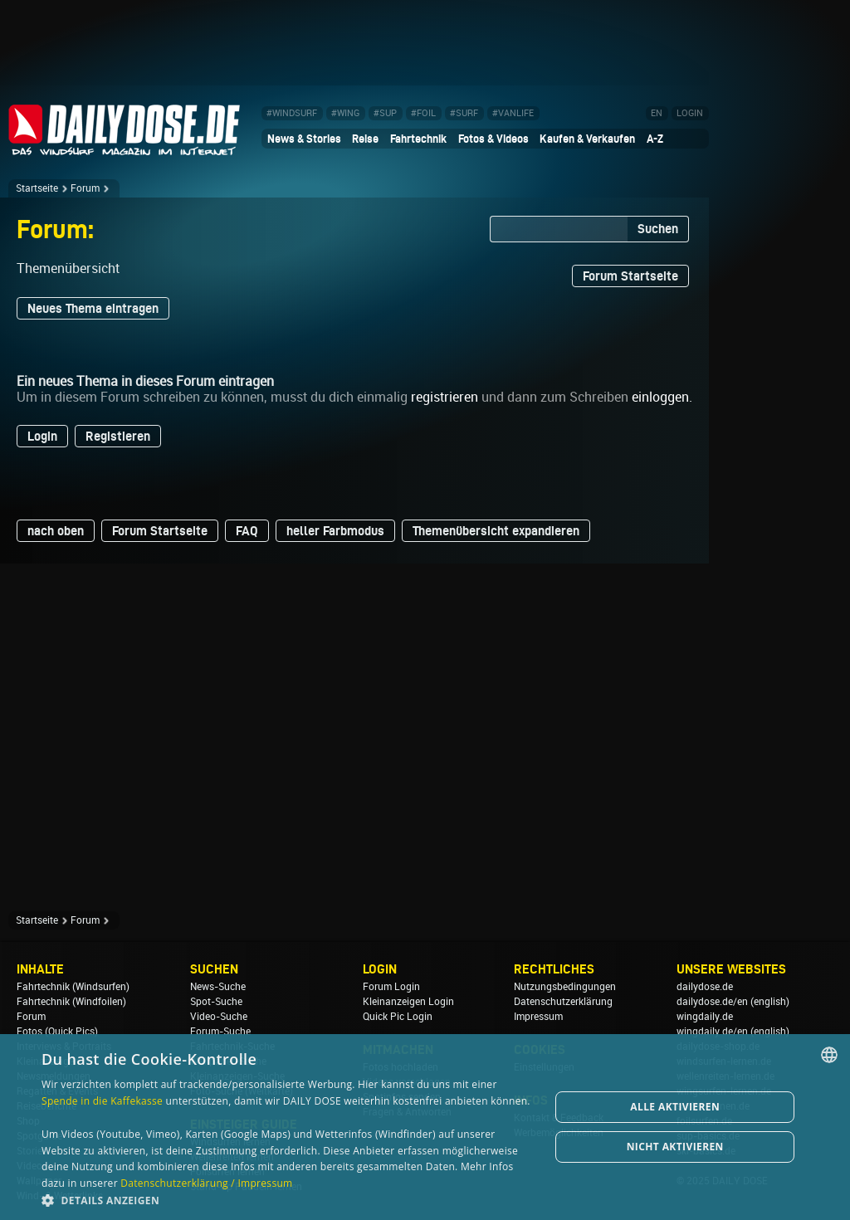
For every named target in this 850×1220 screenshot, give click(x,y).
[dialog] (425, 1127)
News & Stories (304, 138)
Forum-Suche (220, 1031)
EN (656, 113)
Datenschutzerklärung (563, 1002)
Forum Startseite (630, 276)
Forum (85, 188)
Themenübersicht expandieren (496, 531)
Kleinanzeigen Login (408, 1002)
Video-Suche (218, 1016)
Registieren (117, 436)
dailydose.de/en (712, 1002)
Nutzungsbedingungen (565, 987)
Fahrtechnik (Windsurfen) (73, 987)
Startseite (37, 188)
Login (42, 436)
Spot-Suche (216, 1002)
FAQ (247, 531)
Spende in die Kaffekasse (102, 1101)
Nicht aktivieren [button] (675, 1146)
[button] (288, 1200)
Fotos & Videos (493, 138)
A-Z (655, 138)
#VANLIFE (513, 113)
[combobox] (829, 1055)
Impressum (538, 1016)
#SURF (464, 113)
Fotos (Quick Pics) (57, 1031)
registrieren (444, 397)
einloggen (660, 397)
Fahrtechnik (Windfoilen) (71, 1002)
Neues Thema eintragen (93, 308)
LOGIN (690, 113)
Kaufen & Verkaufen (587, 138)
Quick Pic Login (397, 1016)
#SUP (385, 113)
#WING (345, 113)
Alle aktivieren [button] (675, 1107)
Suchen (658, 229)
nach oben (55, 531)
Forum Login (391, 987)
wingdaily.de (705, 1016)
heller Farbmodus (335, 531)
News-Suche (218, 987)
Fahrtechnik (418, 138)
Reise (365, 138)
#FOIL (423, 113)
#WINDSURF (291, 113)
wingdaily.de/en (712, 1031)
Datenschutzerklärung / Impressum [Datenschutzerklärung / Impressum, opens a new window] (206, 1183)
